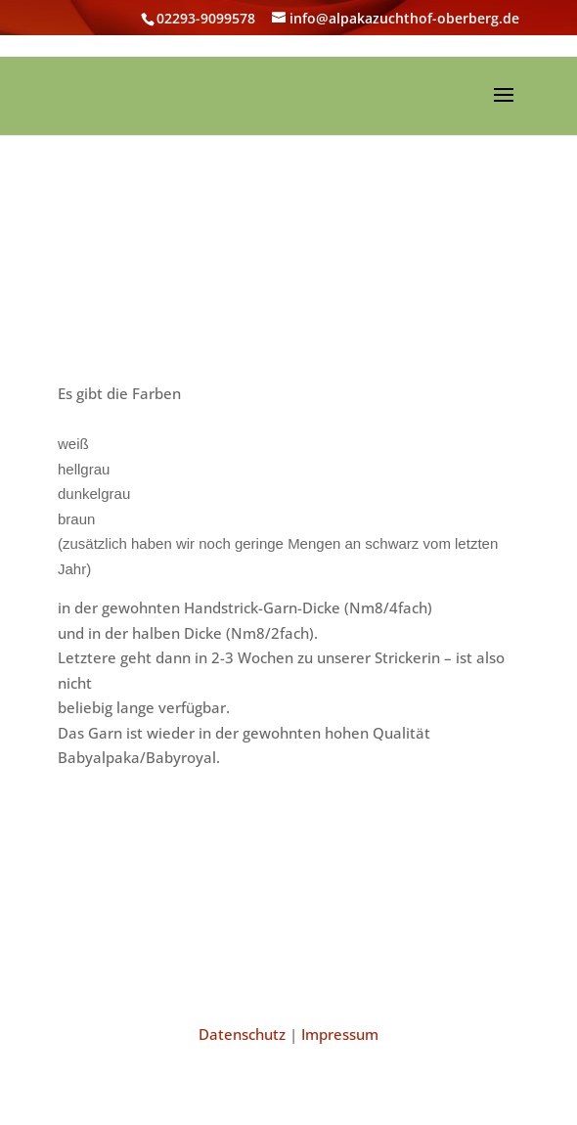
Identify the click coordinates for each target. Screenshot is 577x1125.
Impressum (339, 1034)
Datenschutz (242, 1034)
